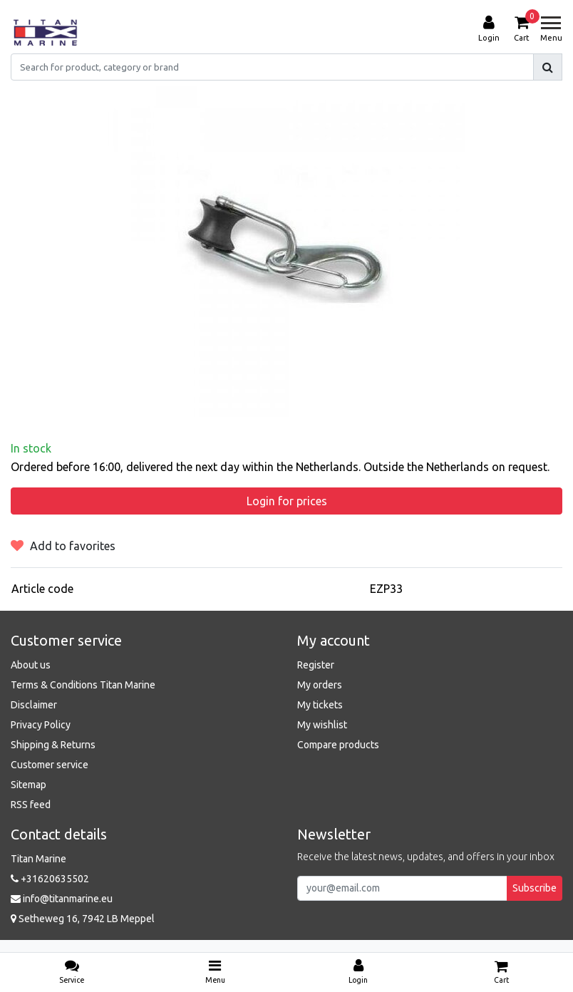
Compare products (338, 744)
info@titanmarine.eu (62, 898)
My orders (319, 685)
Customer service (49, 764)
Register (315, 665)
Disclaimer (34, 705)
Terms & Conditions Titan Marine (83, 685)
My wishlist (322, 724)
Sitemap (28, 784)
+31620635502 (50, 878)
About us (31, 665)
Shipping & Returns (53, 744)
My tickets (320, 705)
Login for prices (287, 501)
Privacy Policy (41, 724)
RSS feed (31, 804)
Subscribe (534, 888)
